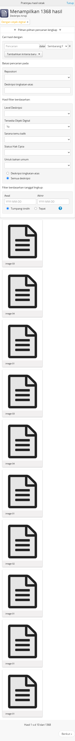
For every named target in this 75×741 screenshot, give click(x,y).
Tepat (40, 208)
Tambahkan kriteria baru (23, 54)
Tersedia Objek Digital (17, 120)
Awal (7, 195)
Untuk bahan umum (16, 159)
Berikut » (67, 734)
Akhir (40, 195)
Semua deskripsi (18, 178)
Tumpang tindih (18, 208)
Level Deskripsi (13, 107)
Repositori (10, 71)
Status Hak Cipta (14, 146)
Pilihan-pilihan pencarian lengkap (37, 30)
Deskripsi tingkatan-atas (18, 84)
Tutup (70, 3)
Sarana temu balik (15, 133)
